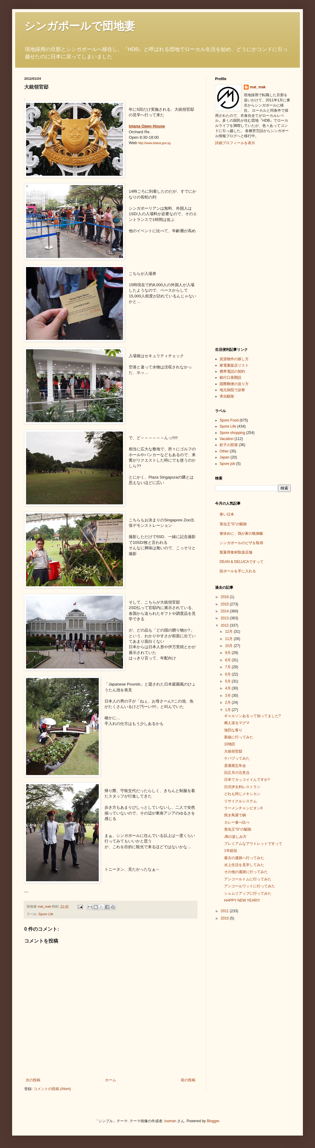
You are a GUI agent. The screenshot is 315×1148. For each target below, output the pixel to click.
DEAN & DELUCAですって (242, 562)
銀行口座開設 (230, 377)
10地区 (229, 744)
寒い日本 (227, 514)
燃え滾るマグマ (237, 723)
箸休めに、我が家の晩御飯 (241, 533)
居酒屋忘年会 (235, 766)
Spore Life (45, 914)
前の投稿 (188, 1080)
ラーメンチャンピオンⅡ (243, 808)
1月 (228, 710)
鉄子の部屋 (229, 445)
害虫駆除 (227, 396)
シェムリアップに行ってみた (247, 893)
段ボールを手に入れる (238, 571)
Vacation (227, 439)
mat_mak (258, 87)
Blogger (213, 1121)
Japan (225, 457)
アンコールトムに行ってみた (247, 879)
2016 (225, 597)
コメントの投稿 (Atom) (52, 1089)
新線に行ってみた (238, 737)
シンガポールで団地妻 (79, 26)
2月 (228, 702)
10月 (229, 646)
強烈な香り (233, 730)
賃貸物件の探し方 (234, 359)
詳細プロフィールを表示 (235, 143)
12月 (229, 631)
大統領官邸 (233, 751)
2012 (225, 625)
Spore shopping (232, 433)
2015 (225, 604)
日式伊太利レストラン (242, 787)
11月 (229, 639)
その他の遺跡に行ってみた (246, 872)
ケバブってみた (237, 758)
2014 (225, 611)
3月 (228, 695)
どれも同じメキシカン (242, 794)
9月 (228, 653)
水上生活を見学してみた (244, 865)
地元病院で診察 (232, 390)
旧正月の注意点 (237, 772)
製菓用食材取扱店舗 (236, 552)
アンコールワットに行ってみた (249, 886)
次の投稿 (33, 1080)
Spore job (227, 464)
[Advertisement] (239, 245)
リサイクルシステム (240, 801)
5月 (228, 681)
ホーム (110, 1080)
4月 (228, 688)
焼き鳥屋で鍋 (235, 815)
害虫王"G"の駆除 (233, 524)
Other (224, 451)
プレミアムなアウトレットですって (253, 844)
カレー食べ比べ (237, 822)
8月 (228, 660)
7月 (228, 667)
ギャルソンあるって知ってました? (252, 716)
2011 (225, 911)
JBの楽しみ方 (235, 837)
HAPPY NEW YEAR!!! (242, 900)
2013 (225, 618)
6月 (228, 674)
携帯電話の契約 (232, 371)
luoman (170, 1121)
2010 (225, 918)
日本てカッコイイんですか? (247, 779)
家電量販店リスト (234, 365)
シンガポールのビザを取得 (241, 543)
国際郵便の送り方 (234, 384)
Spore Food (229, 420)
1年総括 (230, 850)
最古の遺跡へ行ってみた (244, 858)
